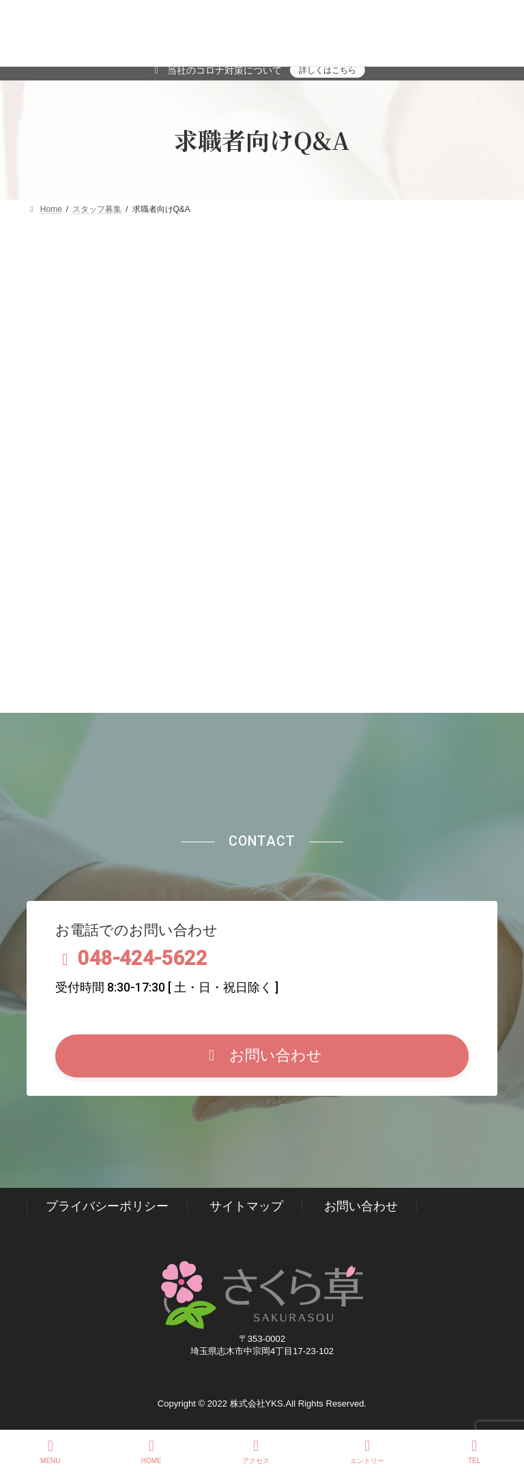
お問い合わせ (361, 1206)
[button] (262, 1055)
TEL (474, 1452)
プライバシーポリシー (107, 1206)
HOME (151, 1452)
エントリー (367, 1452)
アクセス (256, 1452)
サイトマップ (246, 1206)
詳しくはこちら (327, 70)
